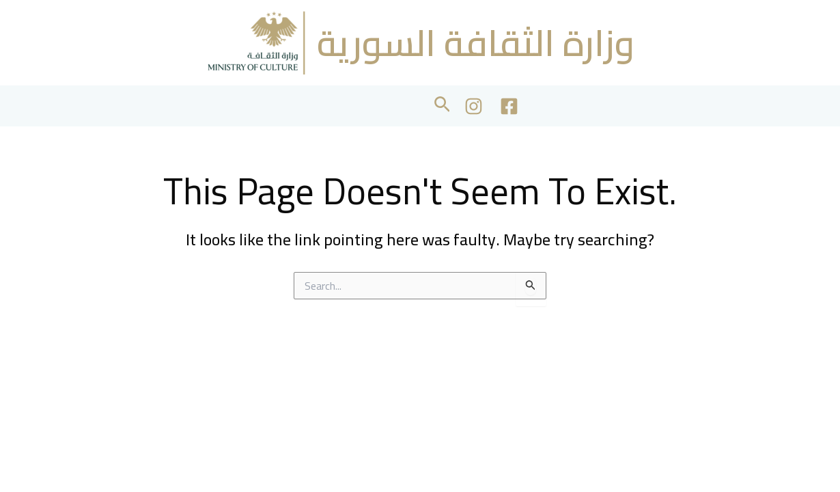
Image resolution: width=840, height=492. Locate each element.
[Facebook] (509, 106)
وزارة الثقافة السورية (475, 43)
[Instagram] (473, 106)
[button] (442, 106)
